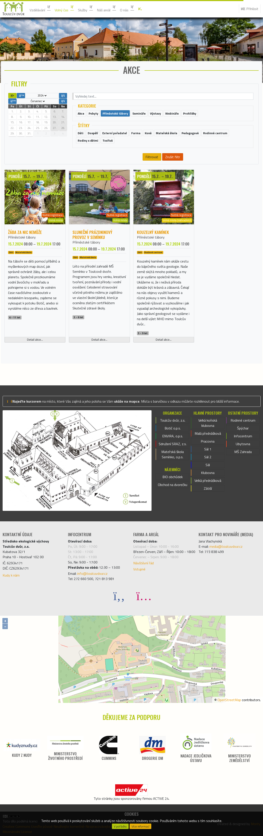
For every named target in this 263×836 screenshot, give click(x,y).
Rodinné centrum (153, 252)
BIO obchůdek (172, 476)
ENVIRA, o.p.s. (172, 436)
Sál (208, 464)
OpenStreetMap (229, 699)
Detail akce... (35, 339)
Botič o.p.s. (173, 428)
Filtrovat (151, 157)
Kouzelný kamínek (153, 232)
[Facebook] (119, 595)
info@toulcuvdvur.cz (92, 573)
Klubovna (207, 472)
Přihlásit (249, 8)
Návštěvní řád (143, 563)
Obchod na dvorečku (172, 484)
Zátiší (208, 488)
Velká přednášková (207, 480)
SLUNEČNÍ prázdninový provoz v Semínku (92, 234)
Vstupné (139, 569)
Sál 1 (207, 449)
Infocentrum (243, 436)
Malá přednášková (208, 433)
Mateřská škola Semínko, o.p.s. (172, 454)
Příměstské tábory (22, 237)
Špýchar (243, 428)
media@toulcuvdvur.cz (226, 546)
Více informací (140, 826)
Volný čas (64, 9)
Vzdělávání (40, 9)
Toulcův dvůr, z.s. (172, 420)
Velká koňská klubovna (207, 423)
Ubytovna (243, 443)
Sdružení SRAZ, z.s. (173, 443)
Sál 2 (207, 457)
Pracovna (207, 441)
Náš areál (106, 9)
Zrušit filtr (172, 157)
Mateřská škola (23, 252)
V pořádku (120, 826)
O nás (127, 9)
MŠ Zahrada (243, 451)
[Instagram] (144, 595)
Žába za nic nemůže (25, 232)
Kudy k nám (11, 575)
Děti (11, 252)
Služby (85, 9)
